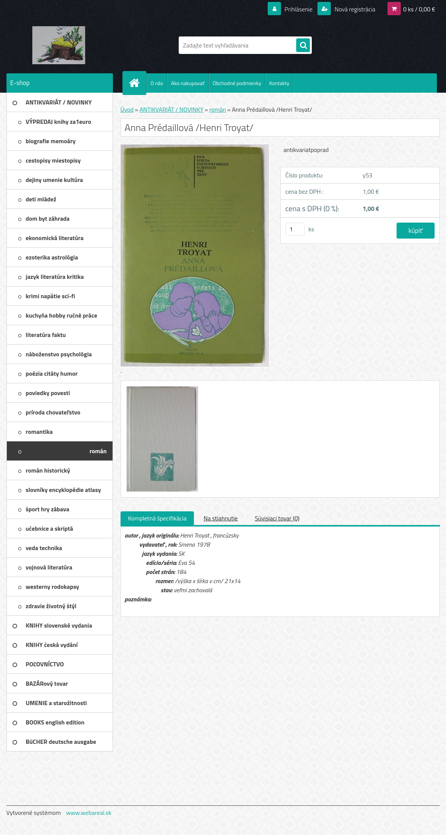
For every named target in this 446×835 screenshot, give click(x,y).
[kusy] (295, 229)
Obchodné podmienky (237, 83)
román (217, 109)
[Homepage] (137, 82)
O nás (157, 83)
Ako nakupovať (188, 83)
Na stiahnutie (220, 518)
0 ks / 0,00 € (419, 9)
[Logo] (58, 45)
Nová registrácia (354, 9)
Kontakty (279, 83)
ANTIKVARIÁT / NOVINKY (171, 109)
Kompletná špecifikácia (157, 518)
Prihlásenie (298, 9)
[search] (303, 45)
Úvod (127, 109)
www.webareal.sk (88, 812)
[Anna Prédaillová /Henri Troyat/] (161, 387)
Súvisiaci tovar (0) (277, 518)
